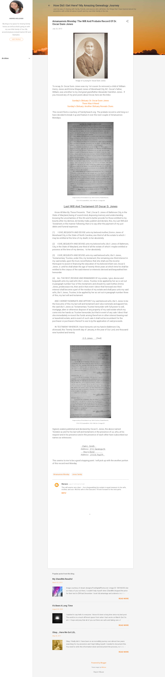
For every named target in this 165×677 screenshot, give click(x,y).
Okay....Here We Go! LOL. (64, 632)
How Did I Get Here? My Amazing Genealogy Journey (86, 5)
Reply (64, 493)
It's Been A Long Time (62, 605)
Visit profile (16, 39)
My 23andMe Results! (62, 579)
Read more (124, 599)
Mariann (65, 484)
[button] (127, 21)
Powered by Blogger (98, 663)
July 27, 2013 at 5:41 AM (76, 484)
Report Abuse (99, 672)
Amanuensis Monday (61, 474)
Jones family (77, 474)
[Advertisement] (142, 50)
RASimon (103, 667)
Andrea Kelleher (16, 18)
